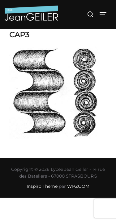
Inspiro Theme (42, 186)
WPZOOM (78, 186)
